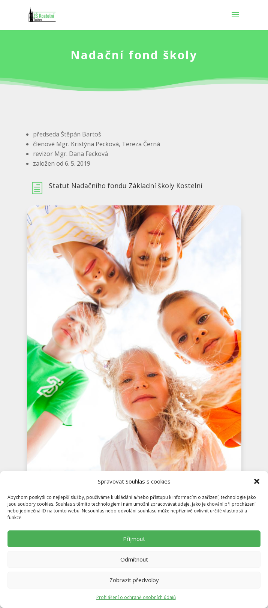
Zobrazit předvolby (134, 580)
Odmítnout (134, 559)
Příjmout (134, 538)
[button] (257, 481)
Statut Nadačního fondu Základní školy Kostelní (125, 185)
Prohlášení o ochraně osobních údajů (136, 597)
